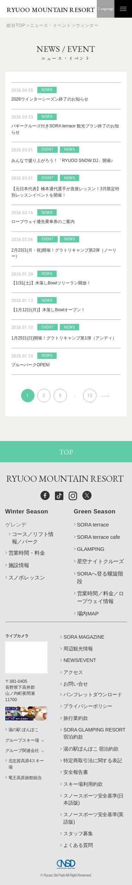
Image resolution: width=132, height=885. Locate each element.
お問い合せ (75, 684)
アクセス (73, 672)
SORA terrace (93, 525)
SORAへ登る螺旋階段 (100, 577)
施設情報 (18, 565)
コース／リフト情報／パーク (33, 538)
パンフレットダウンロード (92, 694)
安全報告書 (75, 772)
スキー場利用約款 (82, 784)
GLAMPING (91, 549)
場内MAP (88, 613)
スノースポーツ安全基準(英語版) (93, 818)
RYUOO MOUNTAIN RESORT (51, 10)
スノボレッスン (26, 577)
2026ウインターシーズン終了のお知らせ (49, 99)
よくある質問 (78, 845)
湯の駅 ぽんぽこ (23, 729)
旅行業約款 (75, 718)
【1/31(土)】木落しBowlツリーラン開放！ (50, 283)
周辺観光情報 (78, 648)
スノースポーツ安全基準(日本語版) (93, 799)
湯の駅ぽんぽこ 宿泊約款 (90, 749)
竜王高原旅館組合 (25, 777)
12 (89, 395)
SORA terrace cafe (98, 537)
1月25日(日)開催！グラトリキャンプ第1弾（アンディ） (64, 338)
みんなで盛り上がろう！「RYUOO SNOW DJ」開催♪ (62, 160)
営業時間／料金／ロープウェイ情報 (100, 597)
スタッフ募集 (78, 833)
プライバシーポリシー (87, 706)
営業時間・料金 (26, 553)
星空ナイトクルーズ (100, 561)
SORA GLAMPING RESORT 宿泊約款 (94, 733)
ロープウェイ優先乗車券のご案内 (43, 221)
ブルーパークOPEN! (30, 364)
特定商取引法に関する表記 (92, 760)
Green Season (94, 511)
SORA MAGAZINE (83, 637)
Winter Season (26, 511)
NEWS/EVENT (79, 660)
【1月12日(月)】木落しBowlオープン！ (48, 309)
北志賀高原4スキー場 (26, 763)
